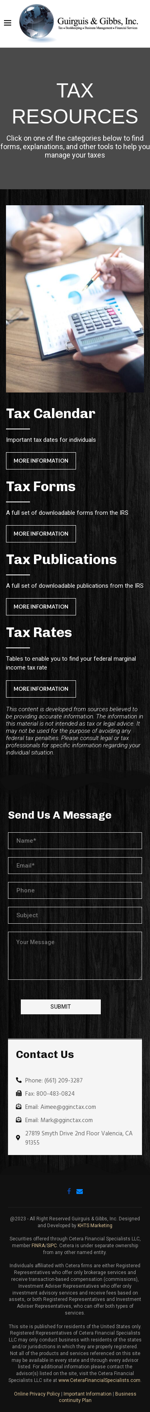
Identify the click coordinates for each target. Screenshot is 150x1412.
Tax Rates (39, 632)
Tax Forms (41, 486)
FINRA (38, 1245)
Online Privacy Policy (37, 1394)
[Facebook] (69, 1191)
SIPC (52, 1245)
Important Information (88, 1394)
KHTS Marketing (95, 1225)
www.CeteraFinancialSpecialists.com (99, 1380)
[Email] (79, 1191)
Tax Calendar (51, 413)
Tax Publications (61, 559)
